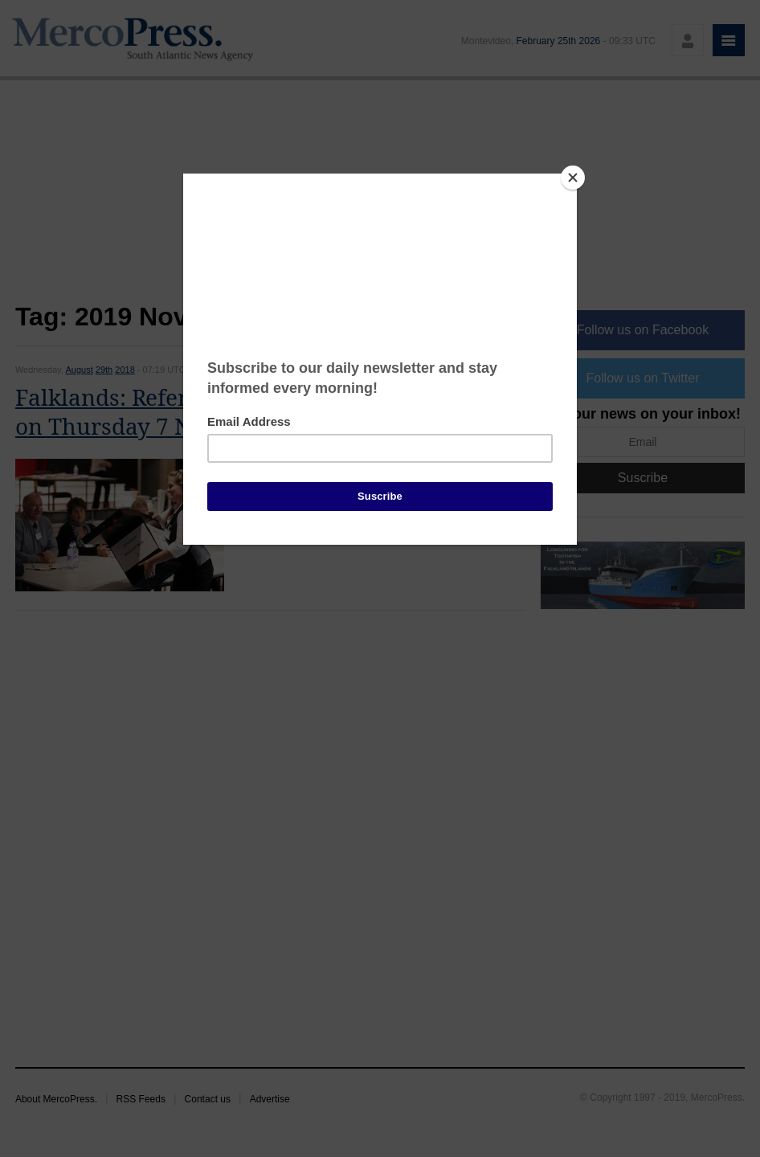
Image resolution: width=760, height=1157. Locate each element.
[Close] (573, 178)
